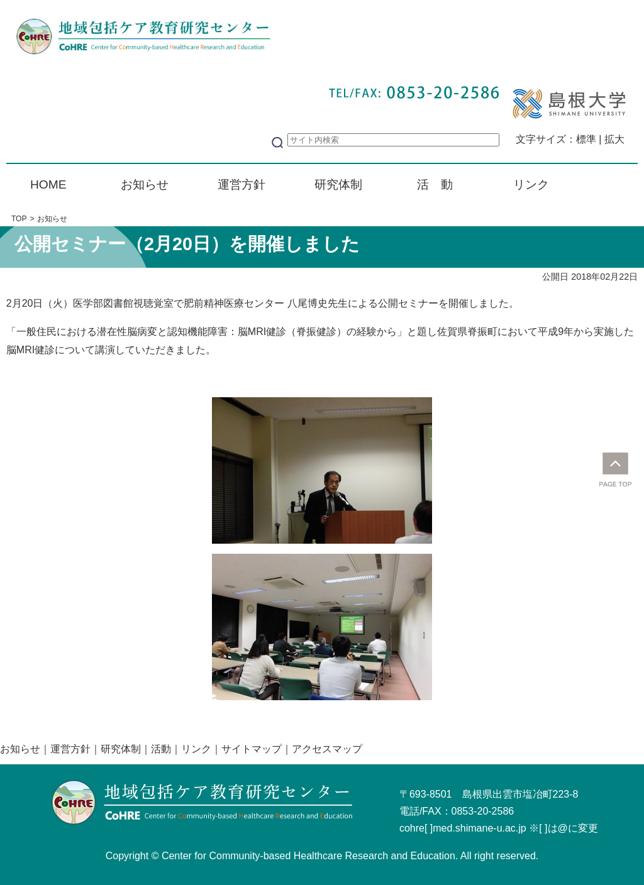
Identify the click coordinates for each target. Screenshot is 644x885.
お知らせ (145, 184)
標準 (586, 139)
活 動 (435, 184)
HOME (48, 184)
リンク (531, 184)
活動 (161, 749)
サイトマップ (251, 749)
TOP (18, 218)
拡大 (614, 139)
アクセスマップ (327, 749)
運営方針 (241, 184)
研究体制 (338, 184)
